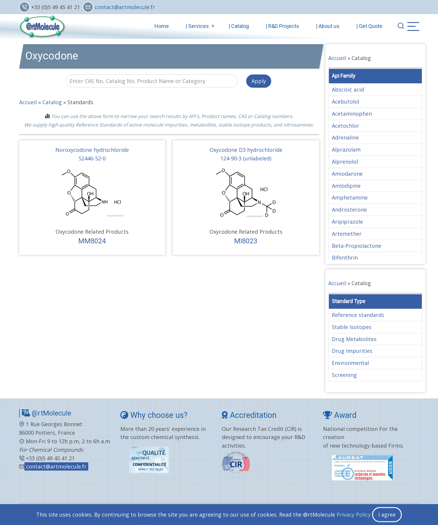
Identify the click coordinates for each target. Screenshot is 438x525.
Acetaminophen (352, 113)
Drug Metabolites (354, 339)
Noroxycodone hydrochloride (92, 149)
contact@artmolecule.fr (125, 7)
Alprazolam (346, 149)
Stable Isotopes (352, 326)
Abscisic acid (348, 89)
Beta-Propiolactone (356, 245)
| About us (327, 26)
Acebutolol (345, 101)
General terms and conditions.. (183, 514)
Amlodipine (346, 185)
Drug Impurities (352, 350)
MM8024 (92, 241)
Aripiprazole (347, 221)
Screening (344, 374)
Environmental (350, 362)
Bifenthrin (345, 257)
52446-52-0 (92, 158)
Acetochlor (345, 125)
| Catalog (239, 26)
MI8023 (245, 241)
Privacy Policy (262, 514)
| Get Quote (369, 26)
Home (161, 26)
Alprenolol (345, 161)
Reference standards (358, 314)
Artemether (347, 233)
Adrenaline (345, 137)
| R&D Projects (282, 26)
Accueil (28, 102)
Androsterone (349, 209)
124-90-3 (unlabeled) (245, 158)
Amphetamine (350, 197)
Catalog (52, 102)
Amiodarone (347, 173)
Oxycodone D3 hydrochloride (245, 149)
